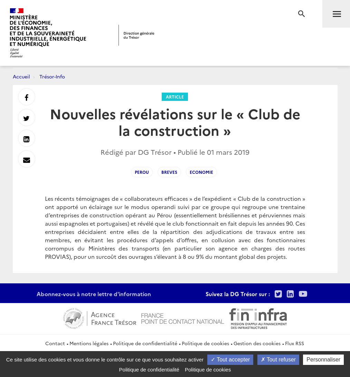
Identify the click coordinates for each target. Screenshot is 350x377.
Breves (169, 172)
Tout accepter (230, 359)
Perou (142, 172)
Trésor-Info (52, 76)
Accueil (21, 76)
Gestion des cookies (257, 343)
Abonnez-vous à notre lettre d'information (94, 293)
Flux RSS (294, 343)
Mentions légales (88, 343)
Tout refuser (278, 359)
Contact (55, 343)
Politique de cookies (205, 343)
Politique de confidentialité (145, 343)
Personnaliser (323, 359)
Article (175, 97)
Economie (201, 172)
